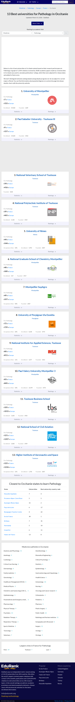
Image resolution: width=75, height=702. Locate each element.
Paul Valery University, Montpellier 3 (35, 371)
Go (66, 33)
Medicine (22, 8)
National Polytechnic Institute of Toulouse (35, 203)
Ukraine (60, 677)
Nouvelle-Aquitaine (10, 494)
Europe (38, 8)
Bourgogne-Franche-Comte (13, 512)
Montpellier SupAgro (35, 287)
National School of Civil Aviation (35, 427)
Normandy (7, 525)
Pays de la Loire (9, 507)
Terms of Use (58, 701)
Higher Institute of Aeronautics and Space (35, 455)
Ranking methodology (10, 696)
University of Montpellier (35, 91)
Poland (60, 674)
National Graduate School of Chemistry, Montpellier (35, 259)
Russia (60, 683)
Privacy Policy (69, 701)
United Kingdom (63, 669)
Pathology (30, 8)
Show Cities (37, 23)
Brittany (6, 521)
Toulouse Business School (35, 399)
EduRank (46, 17)
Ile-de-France (8, 516)
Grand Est (7, 530)
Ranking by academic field (35, 29)
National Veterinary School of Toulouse (35, 175)
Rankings (52, 111)
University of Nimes (35, 231)
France (45, 8)
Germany (61, 672)
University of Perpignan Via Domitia (35, 315)
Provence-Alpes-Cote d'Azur (13, 498)
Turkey (60, 680)
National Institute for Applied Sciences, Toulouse (35, 343)
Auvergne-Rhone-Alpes (11, 503)
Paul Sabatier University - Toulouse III (35, 119)
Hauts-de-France (9, 534)
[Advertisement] (17, 53)
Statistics (18, 111)
